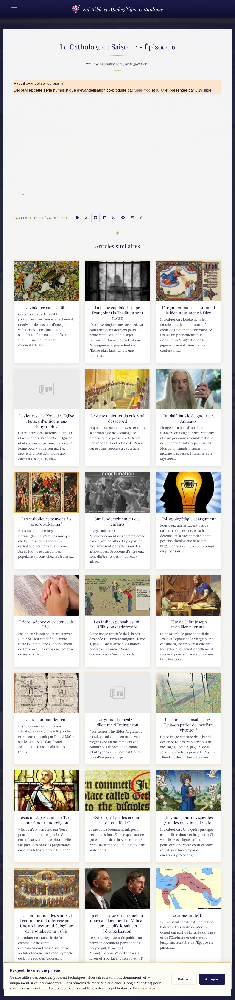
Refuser (184, 979)
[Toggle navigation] (14, 9)
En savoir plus (144, 988)
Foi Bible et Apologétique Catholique (117, 9)
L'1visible (203, 90)
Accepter (212, 979)
